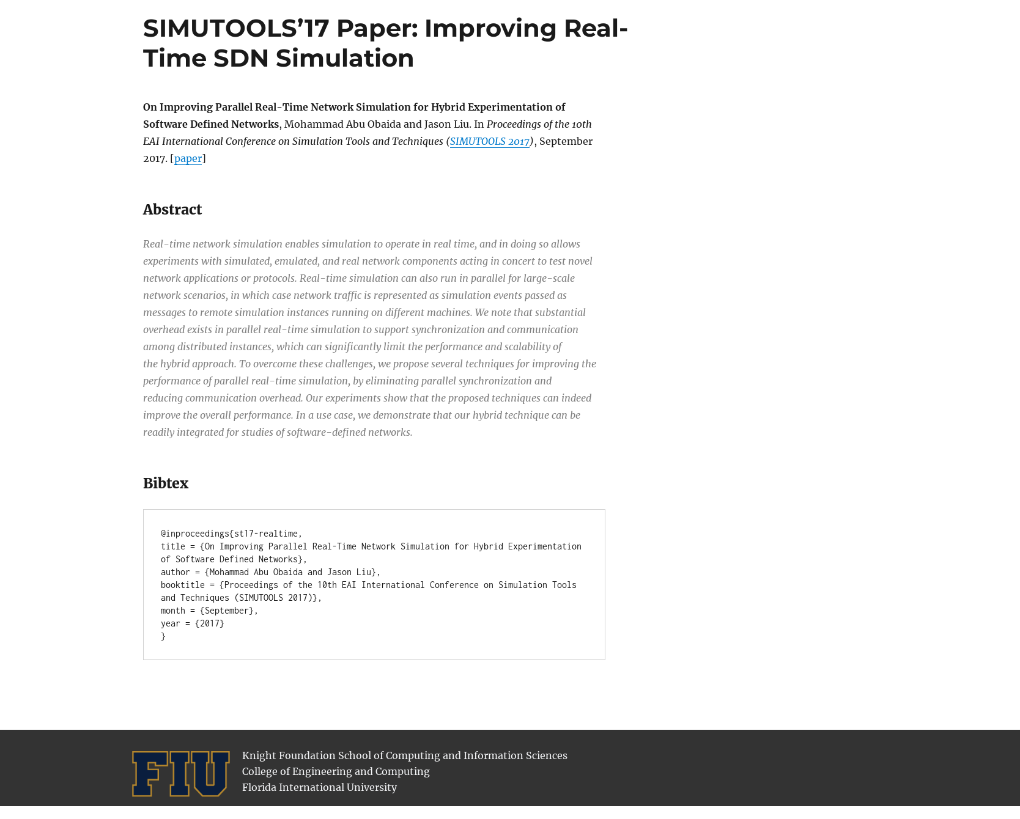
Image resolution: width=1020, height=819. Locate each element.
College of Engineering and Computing (336, 771)
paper (188, 158)
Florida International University (319, 787)
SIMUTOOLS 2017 (490, 141)
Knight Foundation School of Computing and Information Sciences (404, 755)
